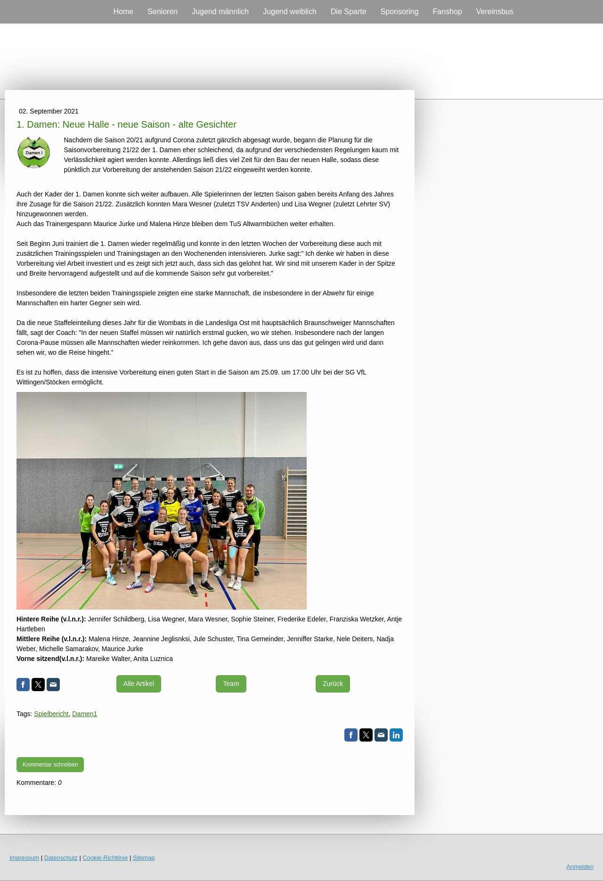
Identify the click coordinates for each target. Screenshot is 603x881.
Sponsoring (400, 12)
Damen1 (84, 714)
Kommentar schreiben (50, 764)
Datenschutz (61, 857)
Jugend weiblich (290, 12)
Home (123, 12)
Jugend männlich (220, 12)
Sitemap (144, 857)
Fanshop (447, 12)
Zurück (333, 683)
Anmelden (580, 866)
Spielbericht (51, 714)
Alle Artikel (138, 683)
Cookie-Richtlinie (105, 857)
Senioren (162, 12)
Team (231, 683)
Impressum (24, 857)
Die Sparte (349, 12)
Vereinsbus (494, 12)
